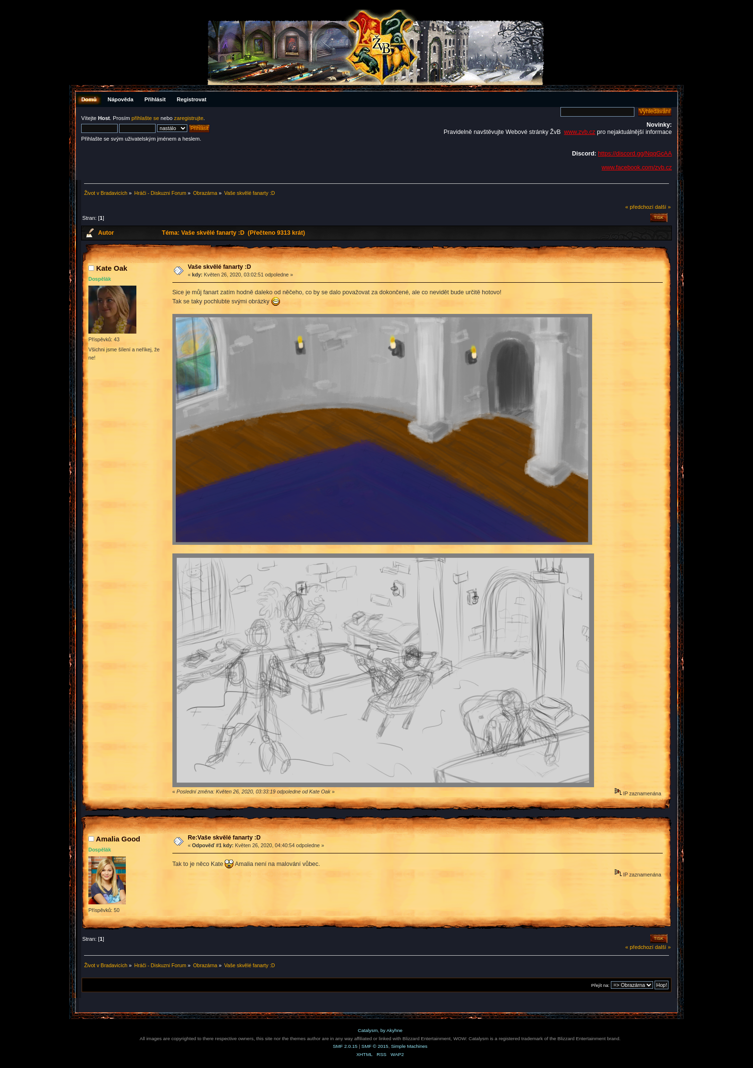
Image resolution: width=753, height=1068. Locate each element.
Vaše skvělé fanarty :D (219, 267)
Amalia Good (118, 839)
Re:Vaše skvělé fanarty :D (224, 837)
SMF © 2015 (375, 1046)
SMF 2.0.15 (345, 1046)
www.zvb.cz (579, 132)
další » (663, 207)
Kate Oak (111, 268)
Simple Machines (409, 1046)
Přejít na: (600, 985)
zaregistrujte (188, 118)
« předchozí (639, 207)
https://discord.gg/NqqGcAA (635, 153)
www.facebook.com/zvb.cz (637, 167)
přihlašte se (145, 118)
